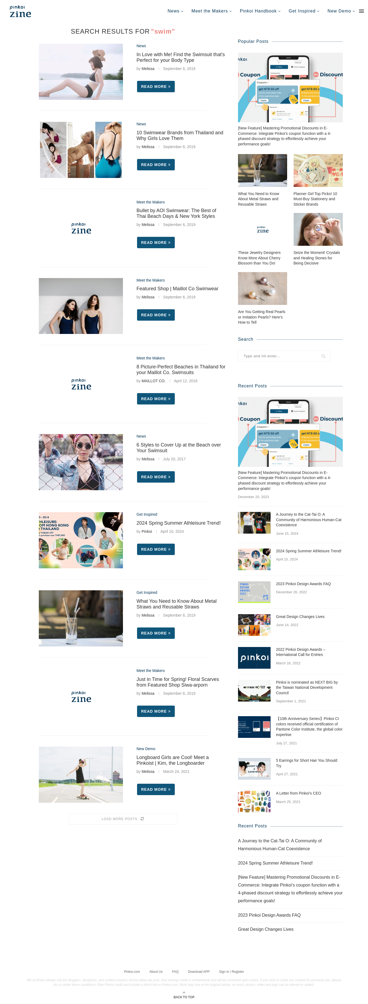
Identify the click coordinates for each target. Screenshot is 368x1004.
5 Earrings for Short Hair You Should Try (306, 763)
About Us (156, 971)
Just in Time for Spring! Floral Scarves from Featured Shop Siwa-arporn (178, 682)
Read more (156, 86)
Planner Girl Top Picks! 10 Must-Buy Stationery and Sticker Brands (315, 198)
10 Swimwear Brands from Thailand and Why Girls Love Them (180, 135)
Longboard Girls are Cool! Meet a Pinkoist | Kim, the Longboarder (173, 760)
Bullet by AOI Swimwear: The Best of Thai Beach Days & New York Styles (176, 213)
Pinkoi (147, 531)
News (174, 11)
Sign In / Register (231, 971)
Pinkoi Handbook (258, 11)
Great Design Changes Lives (300, 616)
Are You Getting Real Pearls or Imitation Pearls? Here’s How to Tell (261, 316)
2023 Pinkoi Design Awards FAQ (303, 583)
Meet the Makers (210, 11)
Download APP (199, 971)
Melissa (148, 68)
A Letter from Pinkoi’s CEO (298, 793)
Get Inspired (302, 11)
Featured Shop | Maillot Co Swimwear (177, 288)
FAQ (175, 971)
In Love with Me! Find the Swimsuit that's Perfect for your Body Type (181, 57)
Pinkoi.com (132, 971)
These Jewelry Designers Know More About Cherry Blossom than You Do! (259, 257)
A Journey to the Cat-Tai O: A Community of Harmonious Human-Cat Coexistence (308, 519)
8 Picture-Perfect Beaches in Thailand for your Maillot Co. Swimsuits (181, 369)
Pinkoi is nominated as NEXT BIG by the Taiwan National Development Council (307, 687)
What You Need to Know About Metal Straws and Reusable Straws (177, 604)
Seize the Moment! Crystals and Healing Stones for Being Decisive (317, 257)
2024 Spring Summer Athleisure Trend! (179, 523)
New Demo (339, 11)
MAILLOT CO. (154, 381)
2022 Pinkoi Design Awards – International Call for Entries (300, 652)
